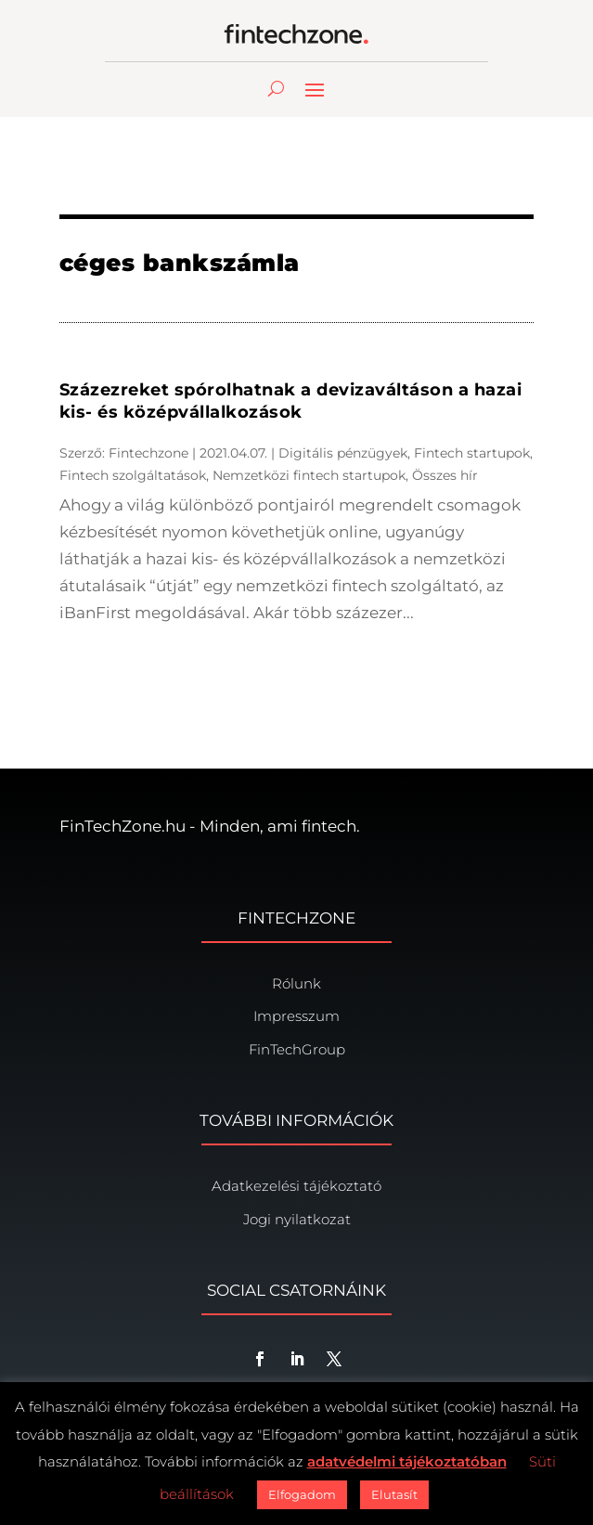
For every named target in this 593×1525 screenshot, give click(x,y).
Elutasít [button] (394, 1494)
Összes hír (445, 475)
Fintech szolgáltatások (132, 475)
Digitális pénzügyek (342, 453)
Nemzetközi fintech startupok (309, 475)
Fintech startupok (472, 453)
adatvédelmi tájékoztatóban (407, 1461)
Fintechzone (148, 453)
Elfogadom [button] (302, 1494)
